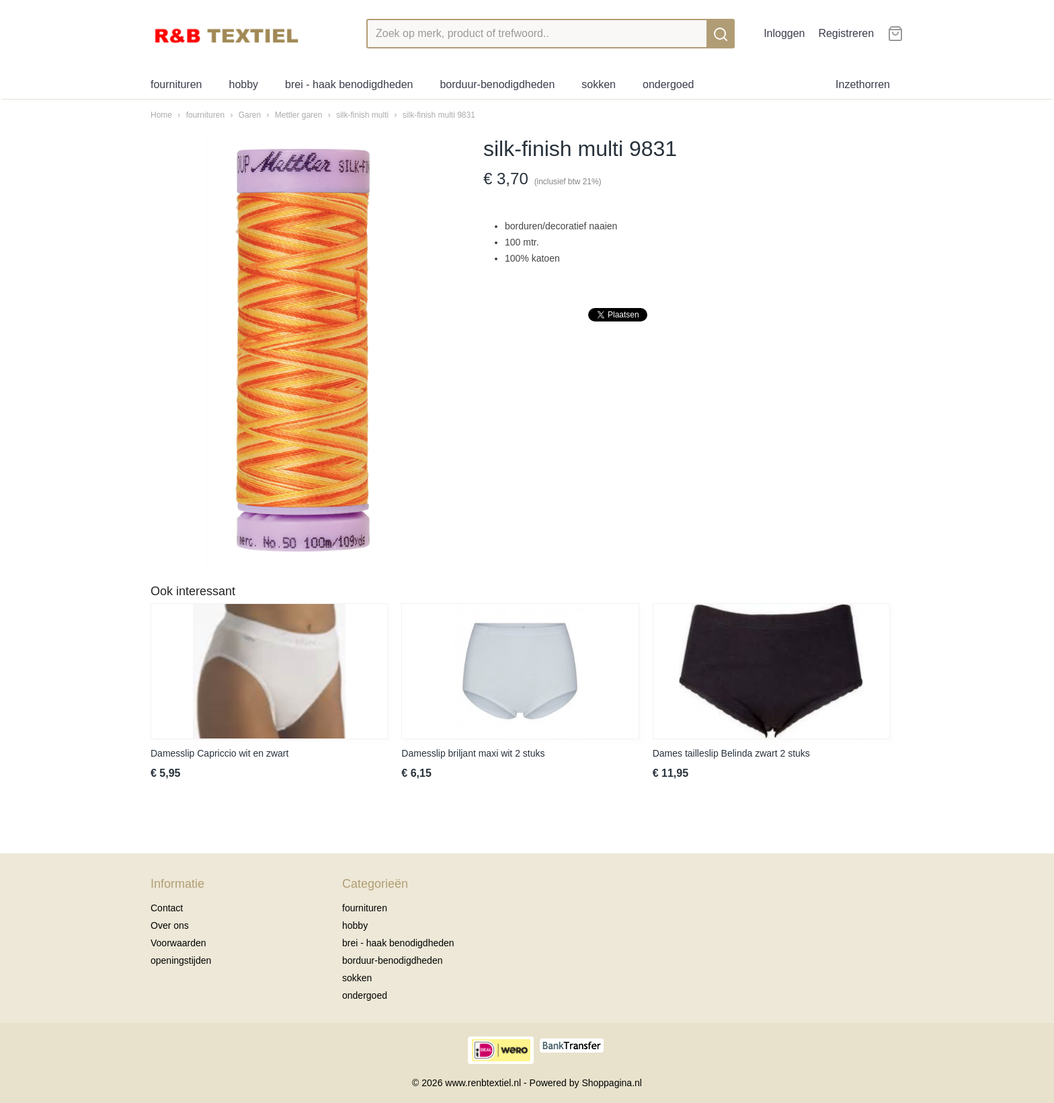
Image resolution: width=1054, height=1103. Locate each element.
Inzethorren (863, 84)
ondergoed (668, 84)
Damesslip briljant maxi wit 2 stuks (472, 753)
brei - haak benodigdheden (349, 84)
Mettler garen (299, 115)
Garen (250, 115)
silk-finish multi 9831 (439, 115)
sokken (598, 84)
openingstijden (181, 960)
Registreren (846, 33)
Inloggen (784, 33)
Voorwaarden (178, 943)
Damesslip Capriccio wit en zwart (219, 753)
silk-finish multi (362, 115)
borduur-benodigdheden (497, 84)
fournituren (176, 84)
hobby (244, 84)
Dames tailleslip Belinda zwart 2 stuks (731, 753)
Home (161, 115)
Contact (167, 908)
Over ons (170, 925)
